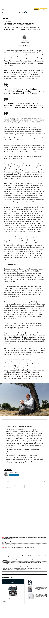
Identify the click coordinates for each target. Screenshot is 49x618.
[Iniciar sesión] (43, 9)
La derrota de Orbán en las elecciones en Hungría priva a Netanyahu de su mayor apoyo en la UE (21, 566)
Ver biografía (14, 474)
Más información (7, 487)
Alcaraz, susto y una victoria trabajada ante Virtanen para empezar (19, 547)
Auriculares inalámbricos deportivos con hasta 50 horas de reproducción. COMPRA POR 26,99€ (13, 600)
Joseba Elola (24, 40)
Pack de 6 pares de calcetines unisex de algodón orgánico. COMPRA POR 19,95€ (40, 582)
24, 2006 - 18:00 (24, 42)
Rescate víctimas (7, 481)
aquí (30, 487)
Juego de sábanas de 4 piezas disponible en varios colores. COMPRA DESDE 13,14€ (41, 588)
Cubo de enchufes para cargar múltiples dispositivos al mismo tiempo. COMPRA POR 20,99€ (41, 595)
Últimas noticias (6, 534)
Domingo (6, 19)
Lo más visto (4, 552)
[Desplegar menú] (3, 12)
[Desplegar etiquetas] (44, 481)
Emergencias (13, 481)
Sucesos (18, 481)
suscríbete (36, 9)
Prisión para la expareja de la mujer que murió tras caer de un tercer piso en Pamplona (24, 544)
